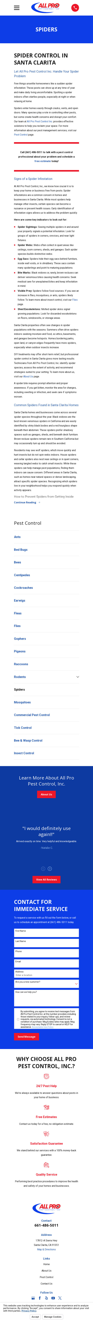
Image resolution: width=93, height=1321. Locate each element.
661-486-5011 (46, 1225)
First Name (20, 931)
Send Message (26, 1037)
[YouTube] (53, 1298)
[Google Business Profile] (33, 1298)
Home (46, 1264)
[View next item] (50, 869)
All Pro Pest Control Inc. (40, 121)
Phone (18, 951)
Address (19, 972)
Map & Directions (46, 1249)
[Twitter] (60, 1298)
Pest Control (21, 134)
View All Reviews (46, 879)
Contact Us (46, 1283)
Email (18, 962)
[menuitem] (46, 537)
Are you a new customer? (27, 982)
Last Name (20, 941)
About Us (28, 376)
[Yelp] (46, 1298)
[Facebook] (39, 1298)
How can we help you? (26, 992)
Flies (75, 299)
